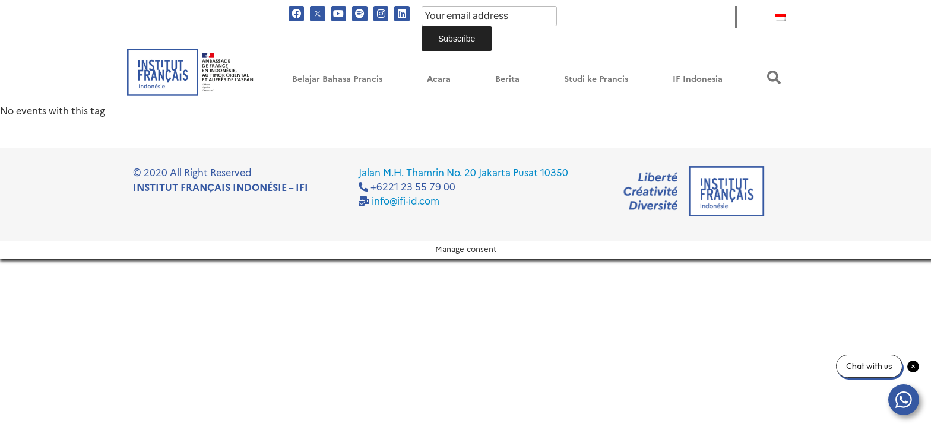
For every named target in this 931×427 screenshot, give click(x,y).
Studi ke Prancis (596, 79)
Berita (507, 79)
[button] (774, 77)
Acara (439, 79)
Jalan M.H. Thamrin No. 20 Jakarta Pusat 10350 (463, 173)
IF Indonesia (698, 79)
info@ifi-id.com (405, 201)
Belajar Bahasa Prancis (337, 79)
